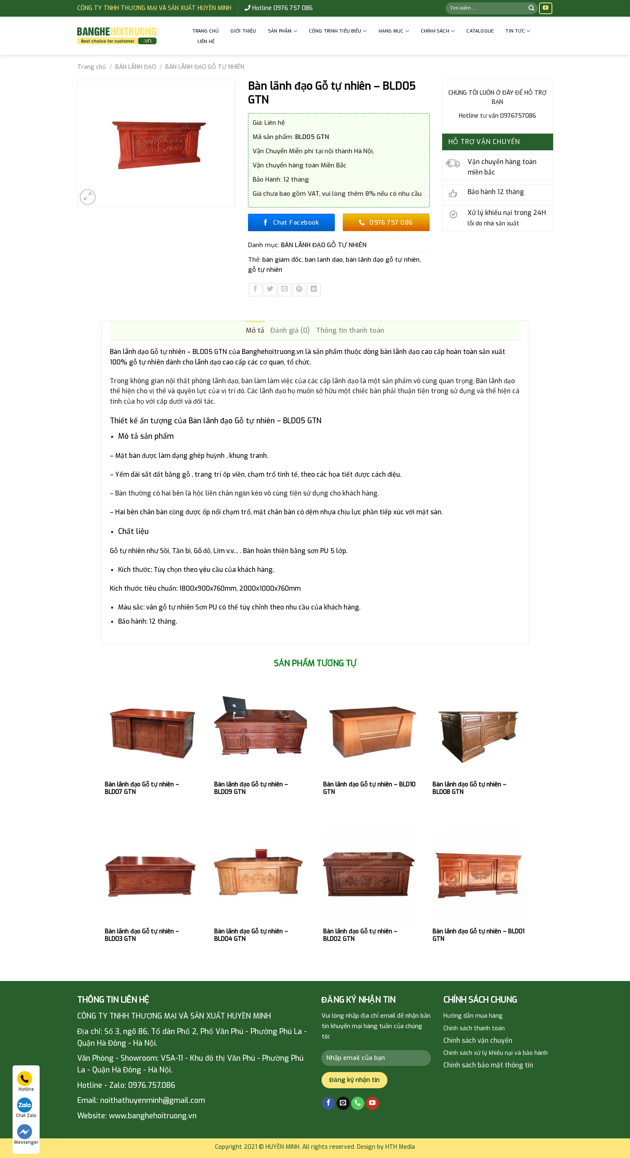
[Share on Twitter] (270, 289)
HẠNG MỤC (394, 31)
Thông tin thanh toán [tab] (350, 330)
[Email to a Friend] (284, 289)
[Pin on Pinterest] (299, 289)
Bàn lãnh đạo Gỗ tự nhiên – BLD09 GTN (251, 788)
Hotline (25, 1081)
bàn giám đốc (282, 259)
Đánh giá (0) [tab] (290, 330)
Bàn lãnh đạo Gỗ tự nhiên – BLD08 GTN (469, 788)
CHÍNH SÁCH (438, 31)
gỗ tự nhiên (265, 269)
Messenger (26, 1134)
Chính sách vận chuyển (477, 1040)
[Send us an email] (343, 1103)
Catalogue (479, 31)
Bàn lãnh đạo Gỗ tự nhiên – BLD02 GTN (360, 935)
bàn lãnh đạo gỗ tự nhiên (382, 259)
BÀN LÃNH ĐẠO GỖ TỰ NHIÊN (204, 67)
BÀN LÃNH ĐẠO (135, 67)
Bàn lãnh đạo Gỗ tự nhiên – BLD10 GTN (369, 788)
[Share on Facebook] (255, 289)
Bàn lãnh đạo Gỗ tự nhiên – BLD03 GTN (142, 935)
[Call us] (357, 1103)
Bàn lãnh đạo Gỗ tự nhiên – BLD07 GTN (142, 788)
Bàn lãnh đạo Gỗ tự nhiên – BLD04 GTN (251, 935)
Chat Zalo (26, 1107)
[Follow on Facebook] (328, 1103)
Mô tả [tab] (255, 330)
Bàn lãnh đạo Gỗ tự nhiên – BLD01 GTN (478, 935)
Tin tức (517, 31)
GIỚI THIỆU (243, 31)
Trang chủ (205, 31)
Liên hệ (206, 41)
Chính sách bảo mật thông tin (488, 1065)
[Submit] (531, 8)
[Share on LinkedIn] (314, 289)
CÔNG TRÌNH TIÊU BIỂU (338, 31)
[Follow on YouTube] (545, 9)
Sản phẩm (282, 31)
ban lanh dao (324, 259)
